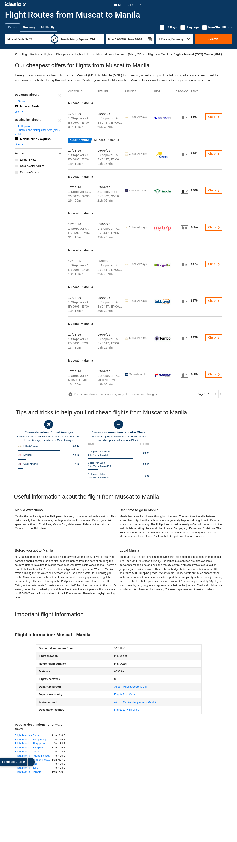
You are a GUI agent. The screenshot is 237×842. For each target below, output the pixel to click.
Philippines (24, 126)
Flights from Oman (125, 694)
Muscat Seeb (29, 106)
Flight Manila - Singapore (30, 743)
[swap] (54, 39)
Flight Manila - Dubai (27, 735)
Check (214, 116)
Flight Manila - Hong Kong (30, 739)
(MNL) (135, 702)
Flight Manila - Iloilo (26, 767)
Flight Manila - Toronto (28, 771)
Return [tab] (12, 27)
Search (213, 39)
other (19, 111)
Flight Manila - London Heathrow (33, 759)
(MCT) (130, 686)
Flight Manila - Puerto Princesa (33, 755)
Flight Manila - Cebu (27, 751)
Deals (118, 5)
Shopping (136, 5)
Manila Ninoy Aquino (35, 139)
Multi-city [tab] (48, 27)
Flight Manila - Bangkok (29, 747)
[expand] (3, 762)
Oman (21, 101)
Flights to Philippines (126, 709)
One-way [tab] (29, 27)
